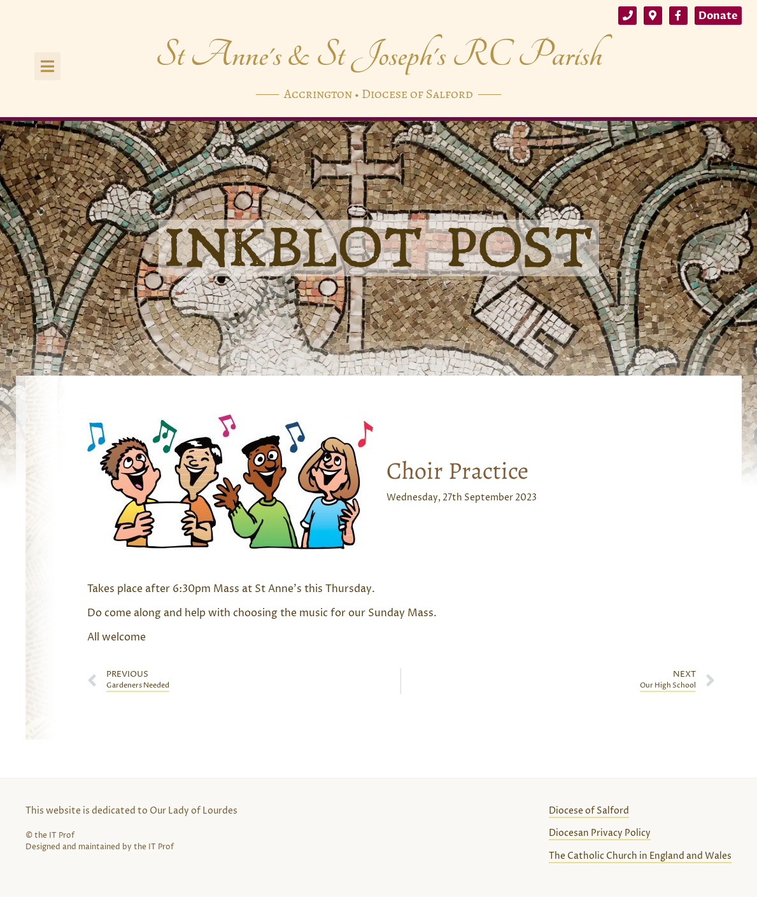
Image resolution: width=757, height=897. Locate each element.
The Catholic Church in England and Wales (640, 856)
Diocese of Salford (589, 811)
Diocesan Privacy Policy (600, 833)
